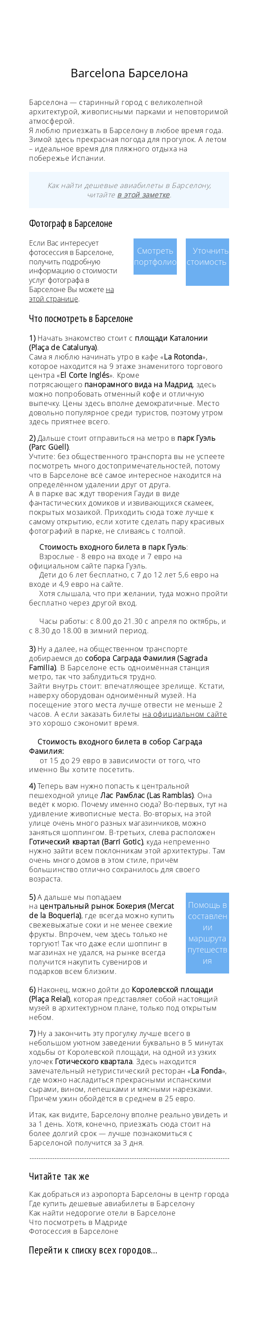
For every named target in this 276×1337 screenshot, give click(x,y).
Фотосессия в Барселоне (73, 1231)
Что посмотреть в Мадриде (78, 1222)
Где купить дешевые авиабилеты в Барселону (112, 1203)
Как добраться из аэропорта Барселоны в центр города (129, 1194)
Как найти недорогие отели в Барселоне (102, 1213)
